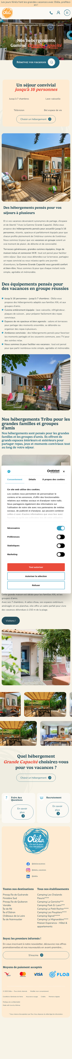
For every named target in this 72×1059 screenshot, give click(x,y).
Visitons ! (11, 620)
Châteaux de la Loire (14, 915)
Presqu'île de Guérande (15, 894)
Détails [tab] (32, 479)
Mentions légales (54, 997)
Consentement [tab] (14, 479)
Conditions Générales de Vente (13, 997)
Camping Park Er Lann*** (51, 905)
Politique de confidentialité (11, 1002)
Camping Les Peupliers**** (52, 912)
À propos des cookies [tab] (53, 479)
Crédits (43, 997)
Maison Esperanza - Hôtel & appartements (52, 924)
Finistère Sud (10, 898)
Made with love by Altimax (11, 1005)
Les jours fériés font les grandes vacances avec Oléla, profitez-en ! (36, 3)
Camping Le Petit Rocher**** (53, 908)
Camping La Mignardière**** (52, 919)
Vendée (7, 905)
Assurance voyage (32, 997)
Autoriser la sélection (36, 576)
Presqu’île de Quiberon (15, 901)
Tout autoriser (36, 567)
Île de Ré (7, 908)
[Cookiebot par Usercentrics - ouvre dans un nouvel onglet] (47, 471)
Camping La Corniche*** (50, 901)
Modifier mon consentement (39, 991)
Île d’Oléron (9, 912)
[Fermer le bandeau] (64, 471)
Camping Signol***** (48, 915)
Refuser (36, 585)
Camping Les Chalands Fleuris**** (49, 896)
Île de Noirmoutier (12, 919)
